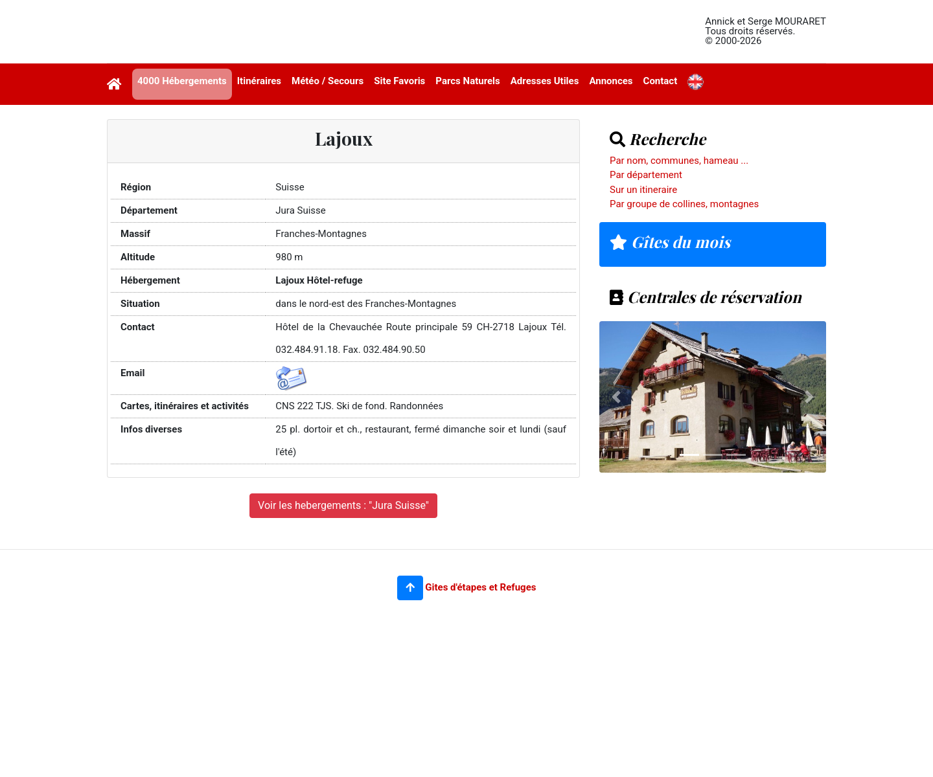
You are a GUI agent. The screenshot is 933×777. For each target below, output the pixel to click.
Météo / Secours (327, 81)
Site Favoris (399, 81)
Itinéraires (259, 81)
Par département (646, 175)
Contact (660, 81)
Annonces (610, 81)
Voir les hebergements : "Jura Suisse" (343, 505)
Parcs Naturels (467, 81)
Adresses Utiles (545, 81)
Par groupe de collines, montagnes (684, 204)
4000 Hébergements (182, 81)
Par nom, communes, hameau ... (679, 160)
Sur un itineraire (643, 190)
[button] (410, 588)
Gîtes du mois (670, 241)
